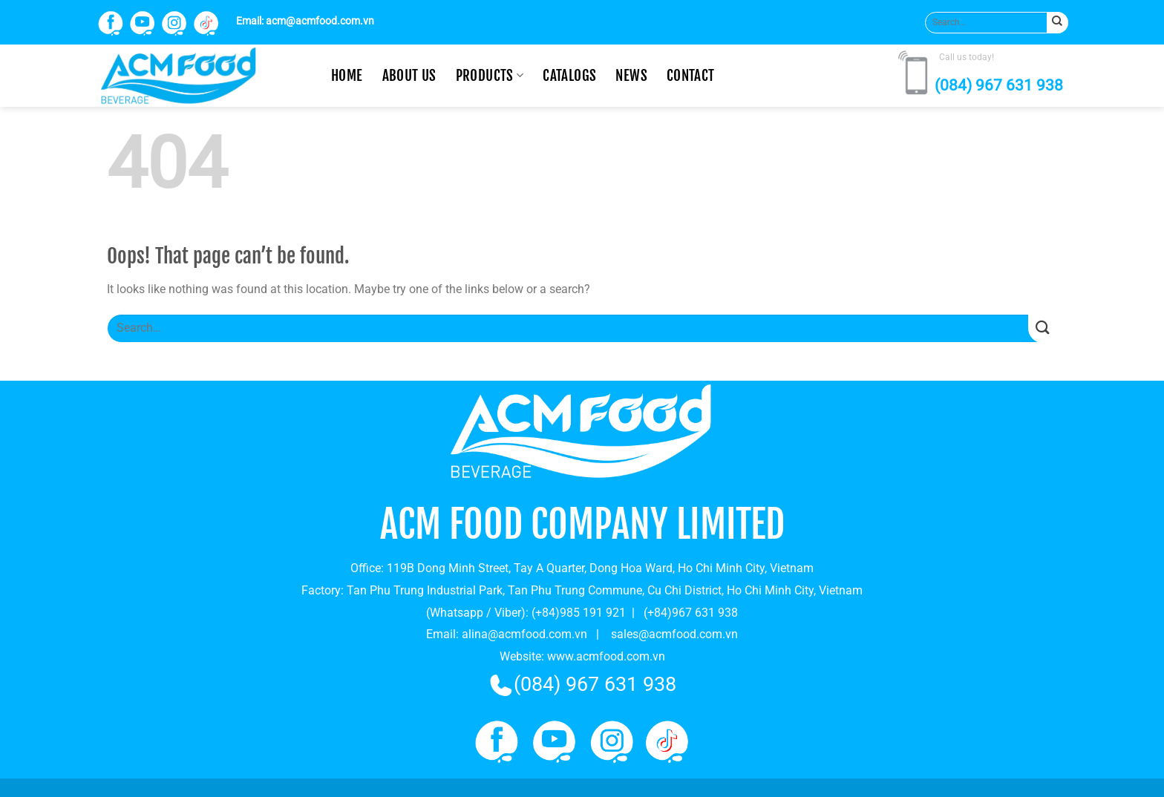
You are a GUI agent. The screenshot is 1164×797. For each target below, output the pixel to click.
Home (347, 76)
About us (409, 76)
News (631, 76)
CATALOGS (569, 76)
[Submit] (1057, 22)
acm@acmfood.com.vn (320, 21)
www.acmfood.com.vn (606, 656)
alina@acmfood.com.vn (524, 634)
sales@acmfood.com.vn (674, 634)
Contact (691, 76)
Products (490, 76)
